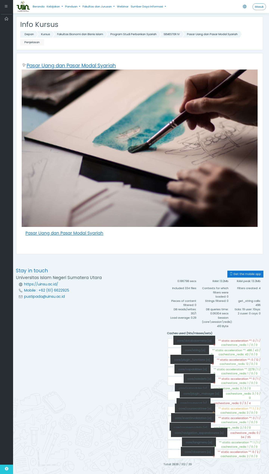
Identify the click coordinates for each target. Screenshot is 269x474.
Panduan (71, 6)
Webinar (123, 6)
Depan (29, 34)
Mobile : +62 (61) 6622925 (46, 290)
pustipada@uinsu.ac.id (44, 296)
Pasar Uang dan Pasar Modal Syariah (212, 34)
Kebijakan (54, 6)
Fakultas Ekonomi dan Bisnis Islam (80, 34)
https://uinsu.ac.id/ (41, 284)
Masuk (259, 7)
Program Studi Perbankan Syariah (133, 34)
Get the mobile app (245, 274)
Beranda (38, 6)
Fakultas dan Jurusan (97, 6)
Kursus (45, 34)
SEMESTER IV (172, 34)
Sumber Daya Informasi (147, 6)
